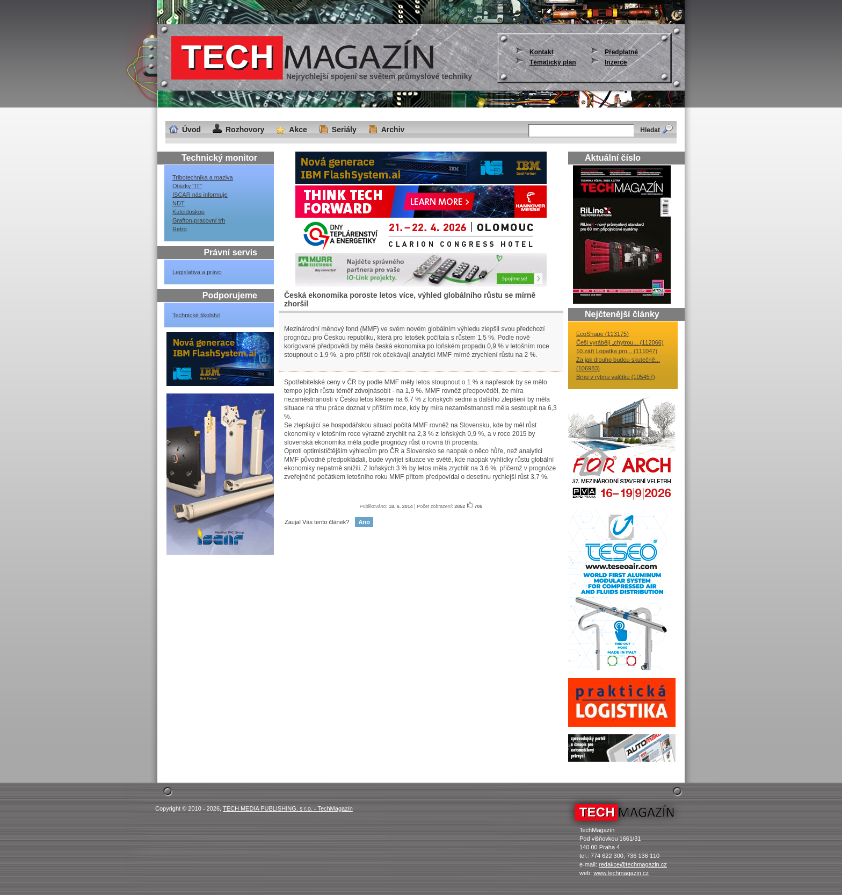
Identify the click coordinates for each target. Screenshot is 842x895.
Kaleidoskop (188, 212)
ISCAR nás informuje (200, 194)
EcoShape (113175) (602, 334)
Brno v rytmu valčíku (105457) (615, 377)
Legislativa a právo (197, 272)
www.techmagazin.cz (621, 873)
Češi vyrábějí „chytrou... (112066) (620, 342)
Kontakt (541, 52)
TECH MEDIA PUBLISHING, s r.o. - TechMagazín (288, 808)
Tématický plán (552, 62)
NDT (178, 203)
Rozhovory (245, 129)
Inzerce (616, 62)
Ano (363, 522)
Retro (179, 229)
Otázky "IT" (187, 186)
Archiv (393, 129)
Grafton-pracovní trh (198, 220)
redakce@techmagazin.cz (633, 864)
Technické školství (196, 315)
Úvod (191, 129)
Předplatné (621, 52)
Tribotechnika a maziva (202, 177)
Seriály (344, 129)
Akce (298, 129)
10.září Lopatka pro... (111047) (616, 351)
